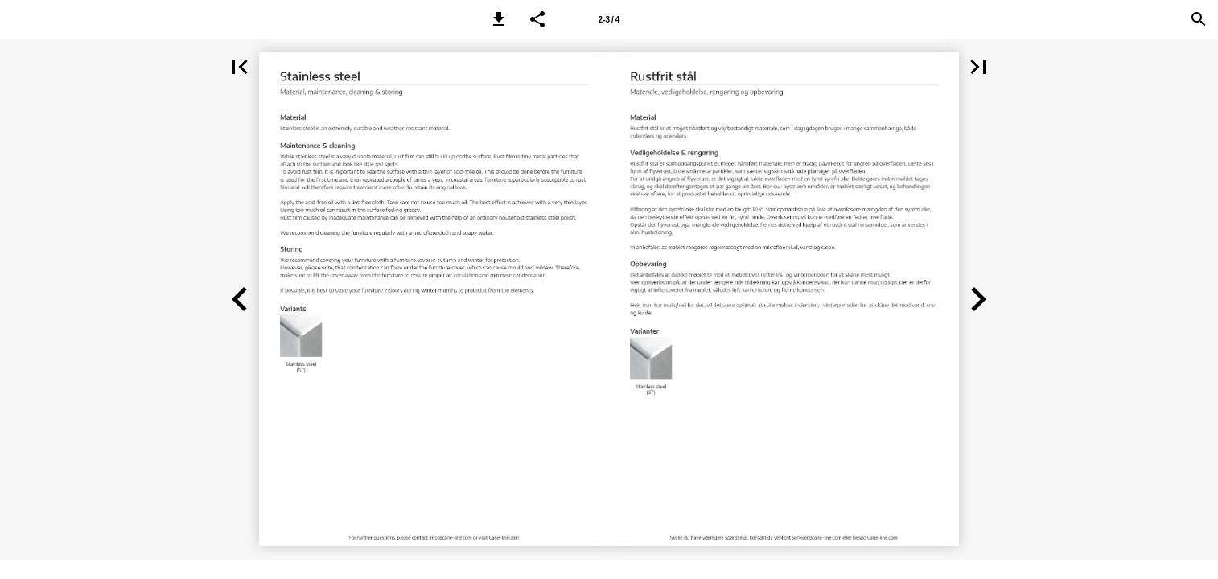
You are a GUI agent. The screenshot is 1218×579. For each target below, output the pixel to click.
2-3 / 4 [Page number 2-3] (609, 19)
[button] (498, 19)
